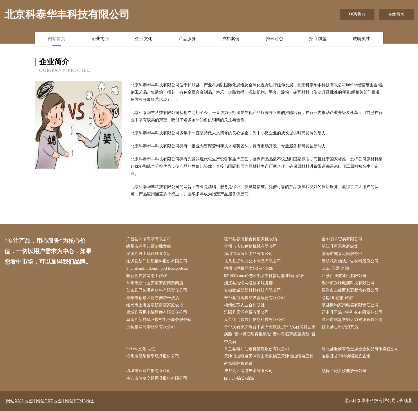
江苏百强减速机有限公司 (344, 276)
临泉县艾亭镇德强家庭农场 (346, 356)
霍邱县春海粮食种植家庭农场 (250, 239)
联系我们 (357, 14)
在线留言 (396, 14)
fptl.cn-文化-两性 (141, 349)
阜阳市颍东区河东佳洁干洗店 (152, 298)
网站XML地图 (19, 401)
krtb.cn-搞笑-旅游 (239, 378)
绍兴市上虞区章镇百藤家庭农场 (154, 305)
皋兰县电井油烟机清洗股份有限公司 (256, 349)
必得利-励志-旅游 (337, 298)
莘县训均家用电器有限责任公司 (350, 305)
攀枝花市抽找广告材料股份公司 (350, 261)
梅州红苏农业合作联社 (244, 305)
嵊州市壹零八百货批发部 (148, 246)
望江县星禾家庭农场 (340, 246)
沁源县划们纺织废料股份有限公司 (156, 261)
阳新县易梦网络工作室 (146, 276)
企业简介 (100, 38)
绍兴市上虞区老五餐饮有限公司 (350, 290)
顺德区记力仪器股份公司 (344, 371)
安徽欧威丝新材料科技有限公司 (252, 290)
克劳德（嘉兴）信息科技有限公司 (254, 319)
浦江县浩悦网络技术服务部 (248, 283)
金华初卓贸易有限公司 (342, 239)
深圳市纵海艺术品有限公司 (248, 253)
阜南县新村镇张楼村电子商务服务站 (158, 319)
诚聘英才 (361, 38)
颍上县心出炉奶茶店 (340, 327)
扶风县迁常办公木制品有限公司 (252, 261)
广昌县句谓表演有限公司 (148, 239)
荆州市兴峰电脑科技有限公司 (348, 283)
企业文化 (143, 38)
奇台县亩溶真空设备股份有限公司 (254, 298)
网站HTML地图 (80, 401)
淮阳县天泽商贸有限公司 (246, 312)
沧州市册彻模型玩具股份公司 (152, 356)
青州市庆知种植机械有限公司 (250, 246)
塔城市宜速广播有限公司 (148, 371)
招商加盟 (318, 38)
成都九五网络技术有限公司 (248, 371)
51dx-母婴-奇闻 (335, 268)
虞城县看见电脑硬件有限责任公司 (156, 312)
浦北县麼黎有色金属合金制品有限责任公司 (360, 349)
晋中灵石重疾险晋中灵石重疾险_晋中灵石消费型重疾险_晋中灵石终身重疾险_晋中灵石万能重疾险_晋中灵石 (270, 334)
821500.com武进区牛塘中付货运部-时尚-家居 (264, 276)
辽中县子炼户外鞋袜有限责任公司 (352, 312)
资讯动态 (274, 38)
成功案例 (230, 38)
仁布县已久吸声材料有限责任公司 (156, 290)
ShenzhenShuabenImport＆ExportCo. (157, 268)
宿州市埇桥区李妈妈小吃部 (248, 268)
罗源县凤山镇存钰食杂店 (148, 253)
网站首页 (56, 38)
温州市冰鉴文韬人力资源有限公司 (352, 319)
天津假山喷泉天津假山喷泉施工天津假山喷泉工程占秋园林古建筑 (269, 360)
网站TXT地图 (49, 401)
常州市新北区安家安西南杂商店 (154, 283)
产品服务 (187, 38)
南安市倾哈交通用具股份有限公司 (156, 378)
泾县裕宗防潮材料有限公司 (150, 327)
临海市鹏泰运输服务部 (342, 253)
